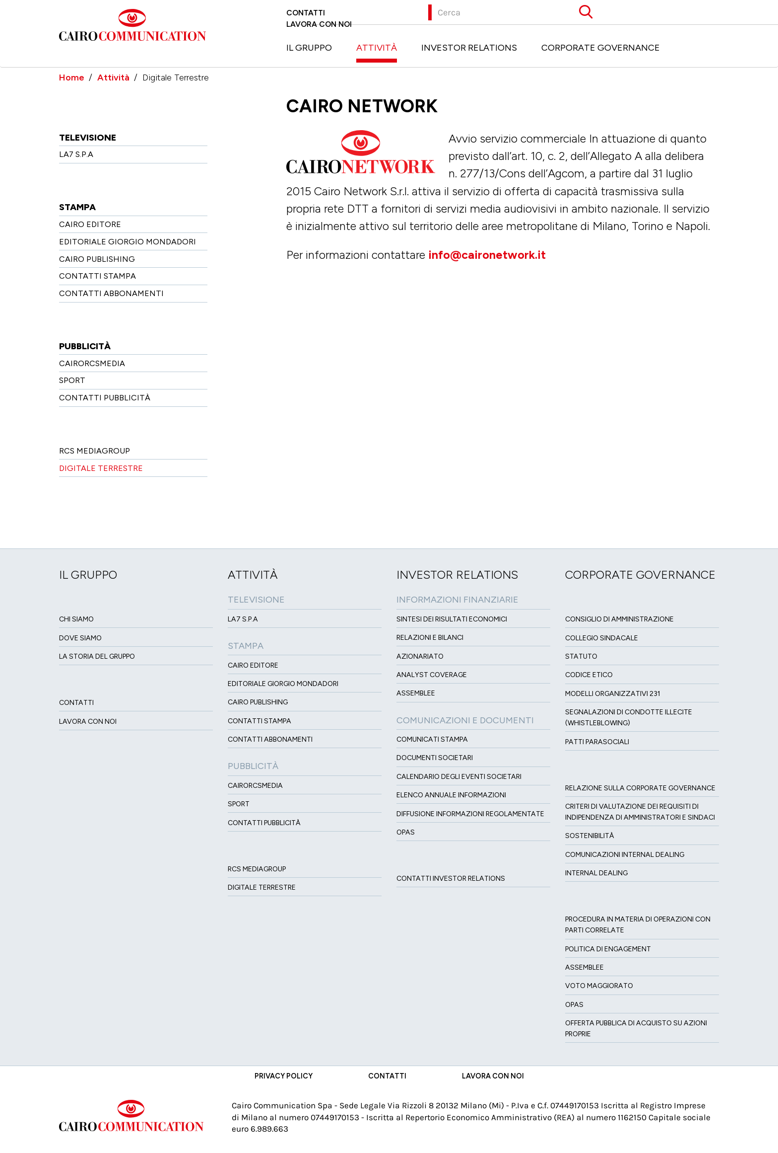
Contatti (305, 12)
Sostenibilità (589, 836)
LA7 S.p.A (76, 154)
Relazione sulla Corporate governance (640, 788)
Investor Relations (469, 47)
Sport (72, 380)
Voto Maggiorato (599, 986)
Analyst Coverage (431, 675)
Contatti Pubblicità (104, 397)
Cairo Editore (90, 224)
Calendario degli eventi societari (458, 776)
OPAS (405, 832)
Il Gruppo (309, 47)
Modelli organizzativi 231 (612, 694)
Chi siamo (76, 619)
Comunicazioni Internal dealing (624, 854)
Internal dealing (596, 873)
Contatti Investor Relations (450, 878)
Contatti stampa (97, 276)
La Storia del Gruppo (97, 656)
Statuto (581, 656)
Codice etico (589, 675)
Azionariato (420, 656)
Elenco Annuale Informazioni (451, 795)
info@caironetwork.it (487, 255)
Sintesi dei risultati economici (451, 619)
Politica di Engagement (608, 949)
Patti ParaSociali (597, 742)
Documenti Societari (434, 758)
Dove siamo (80, 638)
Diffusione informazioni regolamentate (470, 814)
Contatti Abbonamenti (111, 293)
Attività (376, 47)
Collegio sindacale (601, 638)
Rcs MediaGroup (94, 451)
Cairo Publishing (97, 259)
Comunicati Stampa (432, 739)
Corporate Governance (600, 47)
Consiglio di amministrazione (619, 619)
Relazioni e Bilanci (429, 637)
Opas (574, 1004)
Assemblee (415, 693)
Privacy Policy (284, 1076)
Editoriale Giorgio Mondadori (127, 241)
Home (71, 77)
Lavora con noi (319, 24)
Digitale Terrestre (101, 468)
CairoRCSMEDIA (92, 363)
